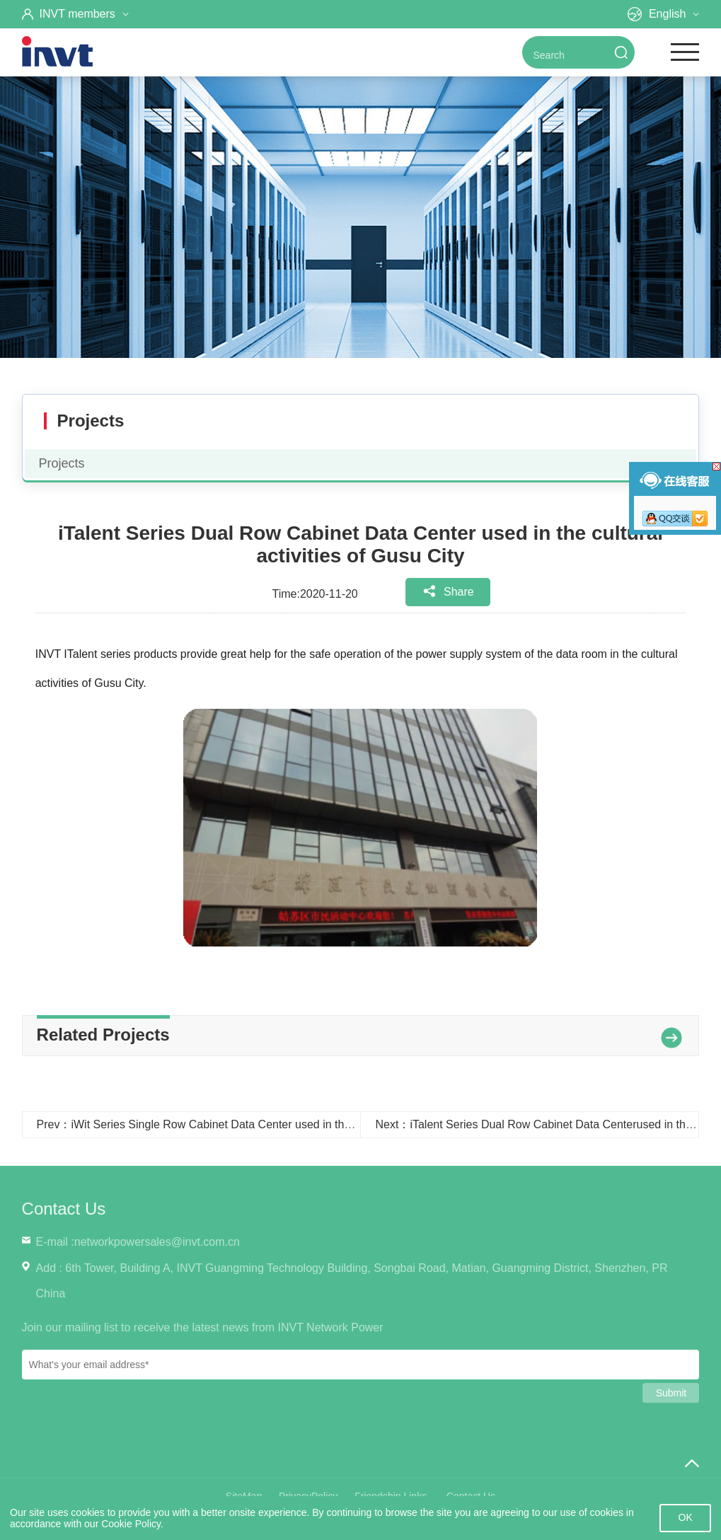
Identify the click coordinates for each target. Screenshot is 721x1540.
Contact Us (64, 1208)
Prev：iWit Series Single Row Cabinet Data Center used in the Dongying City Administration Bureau (287, 1124)
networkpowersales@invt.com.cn (157, 1242)
